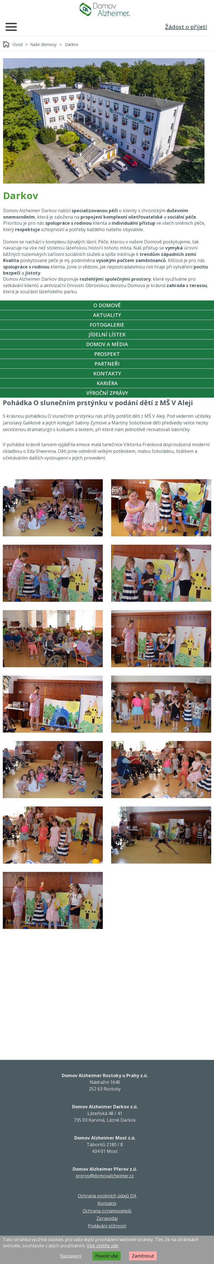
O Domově (107, 305)
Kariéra (107, 383)
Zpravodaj (107, 1218)
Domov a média (107, 344)
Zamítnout (143, 1256)
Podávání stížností (107, 1226)
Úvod (17, 44)
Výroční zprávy (107, 393)
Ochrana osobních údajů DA (107, 1196)
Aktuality (107, 315)
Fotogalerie (107, 324)
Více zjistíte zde (102, 1246)
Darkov (72, 44)
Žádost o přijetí (186, 27)
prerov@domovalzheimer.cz (105, 1176)
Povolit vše (106, 1256)
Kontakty (107, 373)
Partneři (107, 363)
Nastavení (70, 1256)
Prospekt (107, 354)
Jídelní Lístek (107, 334)
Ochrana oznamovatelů (107, 1211)
